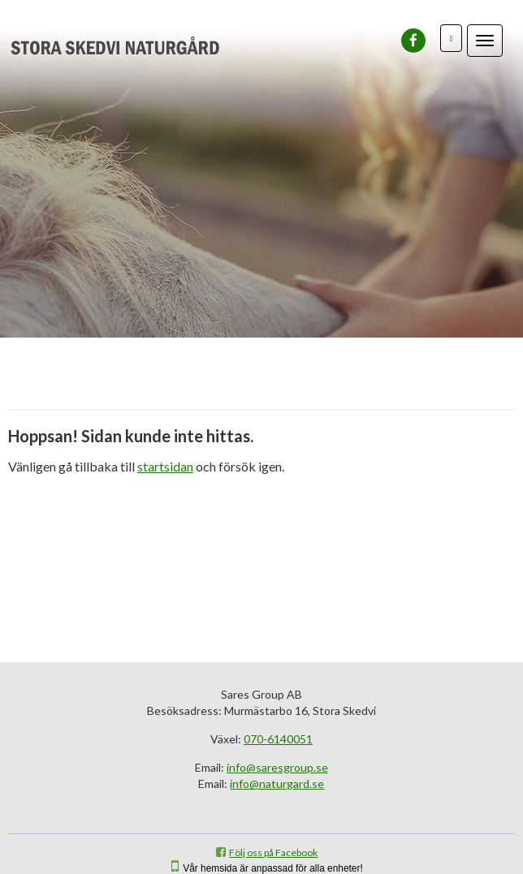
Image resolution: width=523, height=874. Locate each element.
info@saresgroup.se (277, 767)
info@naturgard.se (277, 783)
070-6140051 (278, 739)
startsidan (165, 466)
